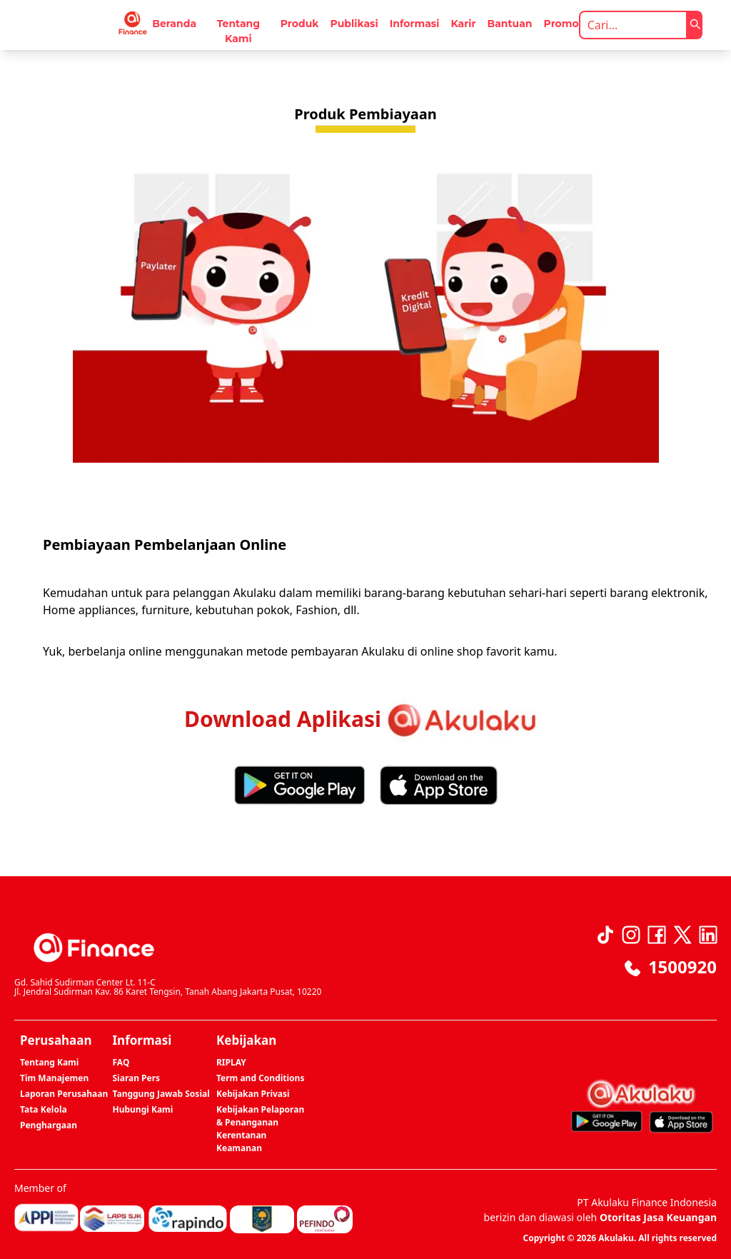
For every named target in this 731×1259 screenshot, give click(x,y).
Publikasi (354, 23)
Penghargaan (48, 1125)
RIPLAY (231, 1062)
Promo (561, 23)
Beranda (174, 23)
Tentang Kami (238, 31)
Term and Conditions (260, 1078)
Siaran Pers (137, 1078)
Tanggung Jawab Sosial (161, 1094)
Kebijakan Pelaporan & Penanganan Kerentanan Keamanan (260, 1128)
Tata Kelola (43, 1109)
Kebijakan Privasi (253, 1094)
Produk (300, 23)
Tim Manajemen (54, 1078)
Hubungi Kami (143, 1109)
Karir (462, 23)
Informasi (415, 23)
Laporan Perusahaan (64, 1094)
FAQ (121, 1062)
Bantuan (510, 23)
